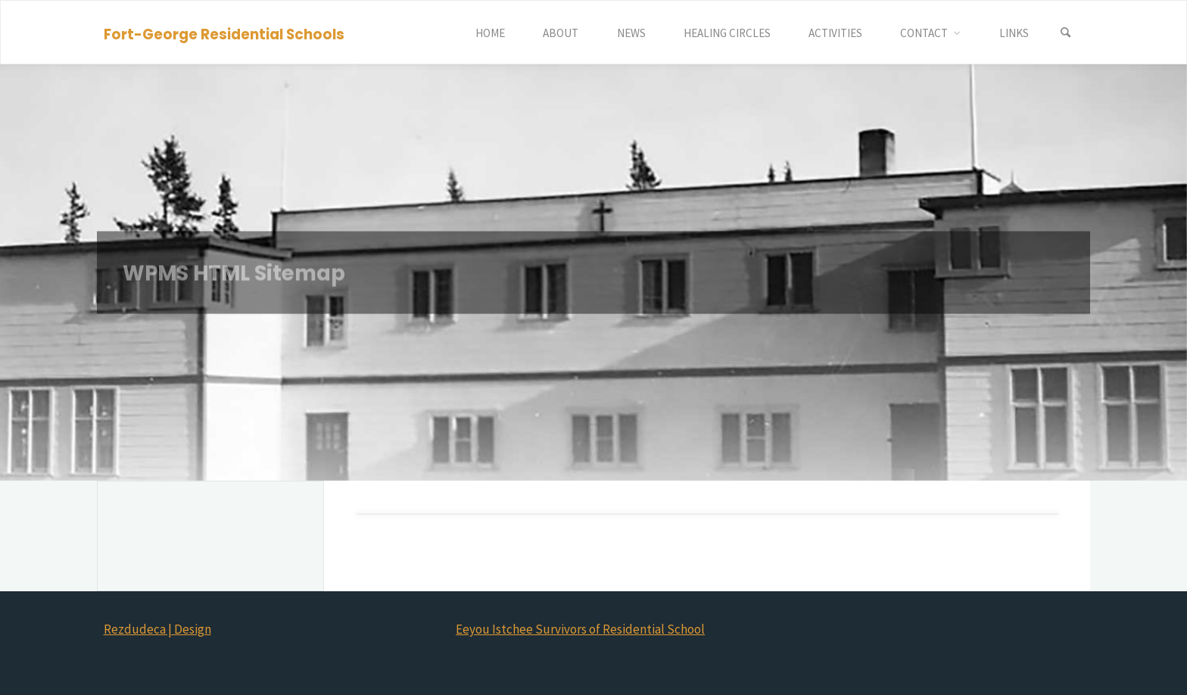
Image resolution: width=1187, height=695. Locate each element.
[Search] (1066, 33)
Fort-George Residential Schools (224, 33)
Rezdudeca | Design (157, 629)
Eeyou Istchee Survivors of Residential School (580, 629)
